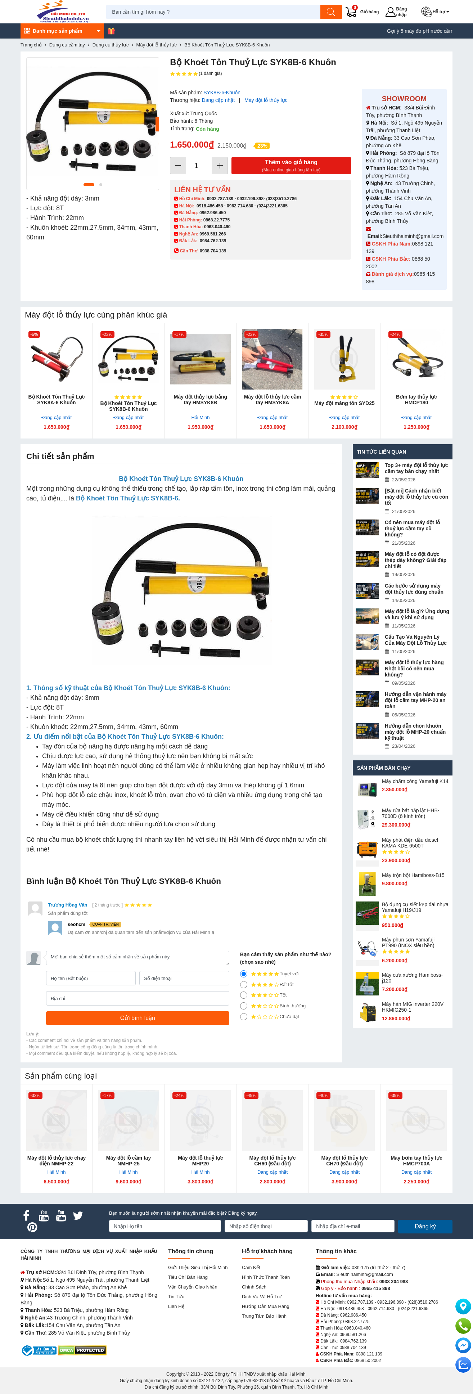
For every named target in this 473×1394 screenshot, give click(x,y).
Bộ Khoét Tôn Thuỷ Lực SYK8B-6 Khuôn (128, 406)
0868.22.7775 (216, 219)
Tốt (263, 995)
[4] (243, 984)
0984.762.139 (213, 240)
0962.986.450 (212, 212)
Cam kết (251, 1267)
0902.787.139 (220, 198)
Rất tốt (267, 984)
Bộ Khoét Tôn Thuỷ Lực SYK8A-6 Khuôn (56, 399)
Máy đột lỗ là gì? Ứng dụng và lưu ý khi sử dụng (417, 614)
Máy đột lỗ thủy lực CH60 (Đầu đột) (272, 1160)
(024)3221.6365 (272, 205)
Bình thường (273, 1005)
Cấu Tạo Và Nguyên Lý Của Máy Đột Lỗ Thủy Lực (416, 640)
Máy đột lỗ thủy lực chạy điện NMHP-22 (56, 1160)
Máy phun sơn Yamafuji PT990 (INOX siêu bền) (408, 942)
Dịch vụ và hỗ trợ (261, 1296)
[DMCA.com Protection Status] (82, 1350)
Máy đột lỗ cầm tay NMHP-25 (128, 1160)
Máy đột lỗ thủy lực (266, 100)
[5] (243, 973)
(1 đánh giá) (196, 74)
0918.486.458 (210, 205)
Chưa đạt (269, 1016)
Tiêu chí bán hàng (188, 1277)
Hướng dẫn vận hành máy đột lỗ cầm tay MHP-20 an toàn (416, 700)
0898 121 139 (369, 1354)
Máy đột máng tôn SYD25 (344, 403)
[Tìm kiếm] (332, 12)
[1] (243, 1016)
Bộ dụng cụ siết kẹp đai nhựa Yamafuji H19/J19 (415, 907)
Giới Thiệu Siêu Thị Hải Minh (198, 1267)
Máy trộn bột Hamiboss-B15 (413, 875)
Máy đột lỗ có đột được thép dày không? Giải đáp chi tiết (415, 560)
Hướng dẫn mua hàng (265, 1306)
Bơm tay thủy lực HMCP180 (416, 399)
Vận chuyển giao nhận (192, 1287)
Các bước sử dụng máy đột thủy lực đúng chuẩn (414, 589)
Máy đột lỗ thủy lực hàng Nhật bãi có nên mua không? (414, 669)
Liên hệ (176, 1306)
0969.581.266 (212, 234)
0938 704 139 (352, 1347)
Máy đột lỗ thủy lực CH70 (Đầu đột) (344, 1160)
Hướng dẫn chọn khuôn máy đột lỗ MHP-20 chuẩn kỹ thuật (415, 732)
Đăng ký (425, 1226)
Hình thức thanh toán (266, 1277)
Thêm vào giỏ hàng (291, 166)
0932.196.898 (250, 198)
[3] (243, 995)
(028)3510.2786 (281, 198)
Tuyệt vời (269, 973)
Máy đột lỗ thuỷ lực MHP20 (200, 1160)
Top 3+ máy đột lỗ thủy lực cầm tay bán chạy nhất (416, 468)
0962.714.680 (240, 205)
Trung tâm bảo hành (264, 1316)
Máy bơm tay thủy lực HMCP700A (416, 1160)
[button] (437, 12)
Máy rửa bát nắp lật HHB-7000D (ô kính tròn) (411, 813)
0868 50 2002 (368, 1360)
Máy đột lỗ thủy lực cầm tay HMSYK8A (272, 399)
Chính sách (254, 1287)
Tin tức (176, 1296)
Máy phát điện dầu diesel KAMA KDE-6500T (410, 843)
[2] (243, 1005)
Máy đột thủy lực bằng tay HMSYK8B (200, 399)
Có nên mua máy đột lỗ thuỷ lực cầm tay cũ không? (412, 529)
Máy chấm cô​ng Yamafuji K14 (415, 781)
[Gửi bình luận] (137, 1018)
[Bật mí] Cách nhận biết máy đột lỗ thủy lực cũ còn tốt (416, 497)
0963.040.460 (217, 226)
